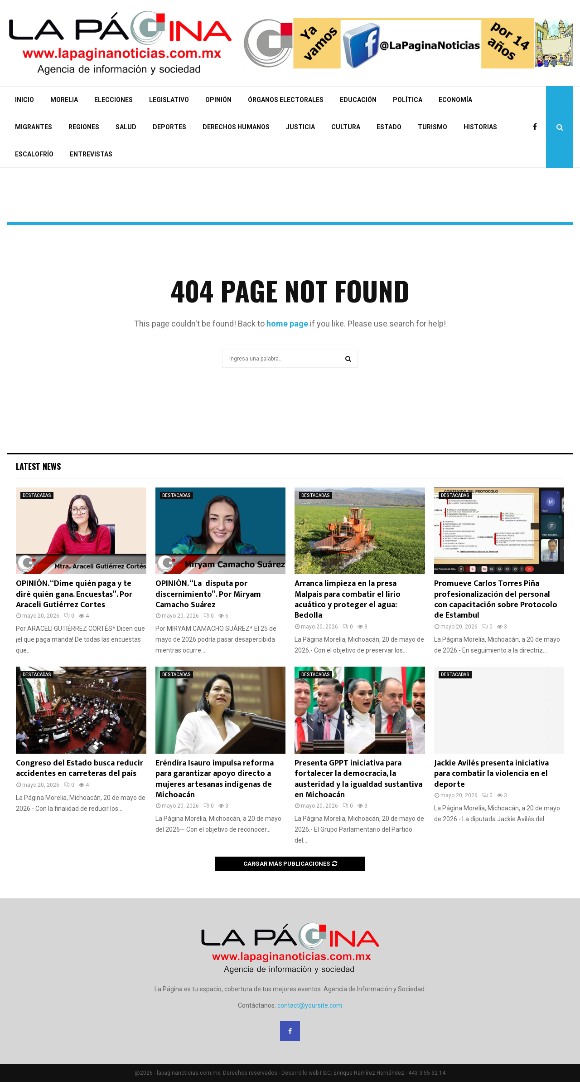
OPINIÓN (218, 99)
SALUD (126, 127)
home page (287, 323)
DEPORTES (169, 127)
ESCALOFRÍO (34, 154)
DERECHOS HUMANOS (236, 127)
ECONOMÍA (455, 99)
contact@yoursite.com (309, 1005)
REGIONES (83, 127)
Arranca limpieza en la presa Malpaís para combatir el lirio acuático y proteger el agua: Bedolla (348, 599)
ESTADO (389, 127)
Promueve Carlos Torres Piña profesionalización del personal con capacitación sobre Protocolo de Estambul (495, 599)
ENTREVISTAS (91, 154)
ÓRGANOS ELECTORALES (286, 99)
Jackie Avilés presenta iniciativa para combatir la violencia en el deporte (491, 773)
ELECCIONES (113, 99)
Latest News (38, 466)
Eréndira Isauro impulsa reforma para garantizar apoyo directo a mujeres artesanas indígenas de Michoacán (214, 779)
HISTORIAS (480, 127)
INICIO (24, 99)
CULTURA (345, 127)
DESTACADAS (37, 495)
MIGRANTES (33, 127)
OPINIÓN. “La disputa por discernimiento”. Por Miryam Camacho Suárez (208, 594)
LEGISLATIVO (169, 99)
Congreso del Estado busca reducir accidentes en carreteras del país (79, 768)
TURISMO (432, 127)
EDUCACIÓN (358, 99)
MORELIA (64, 99)
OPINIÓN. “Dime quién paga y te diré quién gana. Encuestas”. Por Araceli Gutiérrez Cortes (74, 594)
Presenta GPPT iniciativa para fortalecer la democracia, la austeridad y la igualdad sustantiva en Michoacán (358, 779)
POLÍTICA (407, 99)
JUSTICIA (300, 127)
